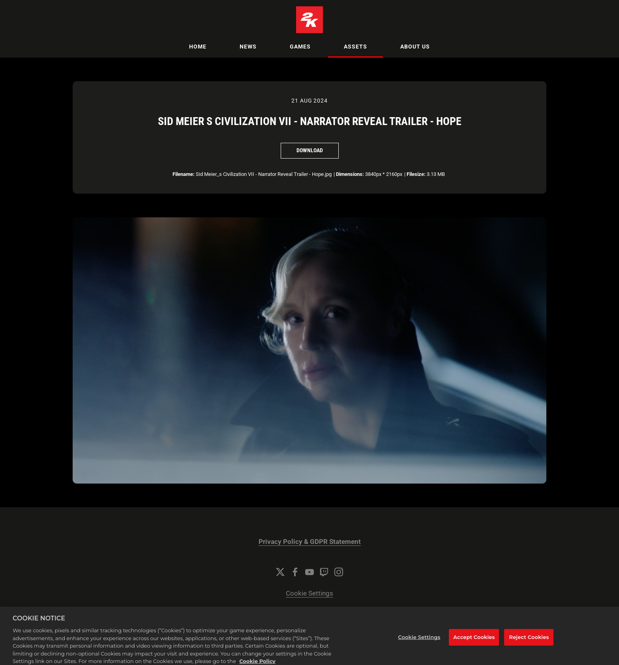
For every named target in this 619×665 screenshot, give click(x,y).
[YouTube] (309, 572)
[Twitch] (324, 572)
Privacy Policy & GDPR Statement (310, 541)
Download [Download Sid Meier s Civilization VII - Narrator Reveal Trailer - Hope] (309, 150)
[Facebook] (295, 572)
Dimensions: (350, 174)
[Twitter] (280, 572)
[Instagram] (338, 572)
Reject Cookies (529, 642)
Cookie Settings (309, 593)
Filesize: (416, 174)
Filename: (184, 174)
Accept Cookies (474, 642)
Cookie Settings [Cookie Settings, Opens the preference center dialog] (419, 642)
